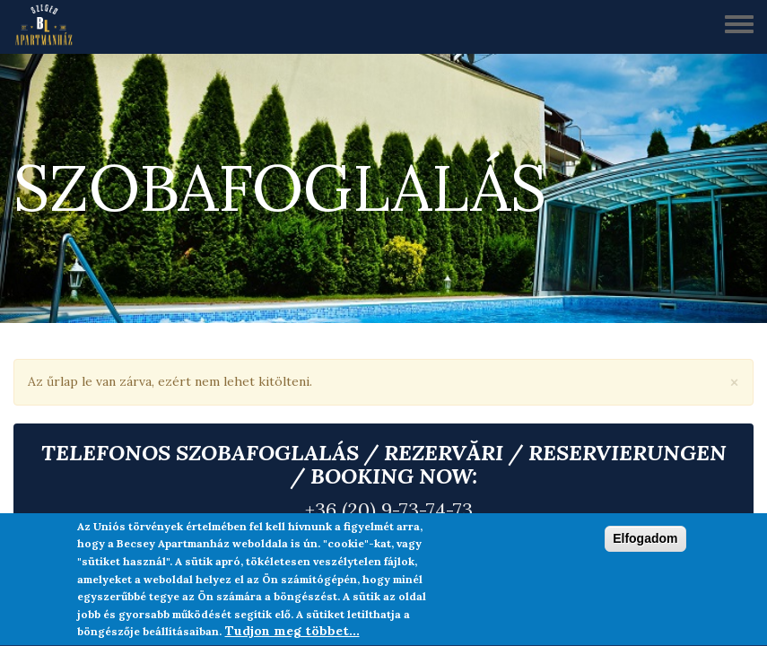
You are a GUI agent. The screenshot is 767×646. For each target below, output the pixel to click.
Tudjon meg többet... (292, 632)
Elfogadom (645, 540)
